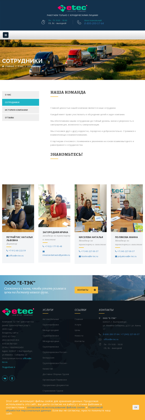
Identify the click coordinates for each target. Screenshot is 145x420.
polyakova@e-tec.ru (126, 255)
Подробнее (8, 366)
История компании (16, 109)
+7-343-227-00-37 (88, 250)
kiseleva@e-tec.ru (88, 255)
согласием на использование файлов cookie (56, 407)
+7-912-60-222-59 (16, 249)
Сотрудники (12, 101)
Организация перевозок (55, 379)
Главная (8, 65)
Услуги (78, 324)
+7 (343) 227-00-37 (130, 333)
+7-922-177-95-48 (52, 245)
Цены (77, 329)
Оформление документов (56, 384)
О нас (21, 65)
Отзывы (9, 117)
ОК (135, 407)
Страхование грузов (53, 390)
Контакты (86, 289)
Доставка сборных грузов (56, 373)
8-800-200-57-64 (94, 23)
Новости (79, 335)
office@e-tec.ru (15, 255)
